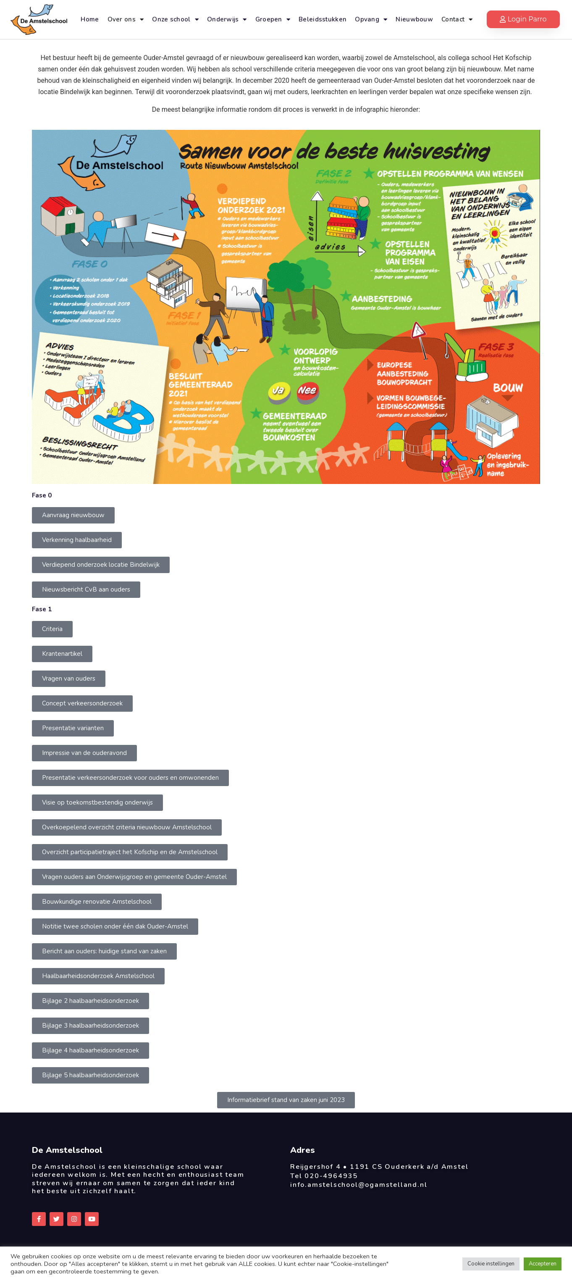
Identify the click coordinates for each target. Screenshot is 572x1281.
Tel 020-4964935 (324, 1176)
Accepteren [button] (542, 1264)
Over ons (126, 19)
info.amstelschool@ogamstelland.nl (358, 1184)
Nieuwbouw (414, 19)
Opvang (371, 19)
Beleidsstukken (322, 19)
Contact (456, 19)
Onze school (175, 19)
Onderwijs (227, 19)
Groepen (272, 19)
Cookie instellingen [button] (490, 1264)
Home (90, 19)
